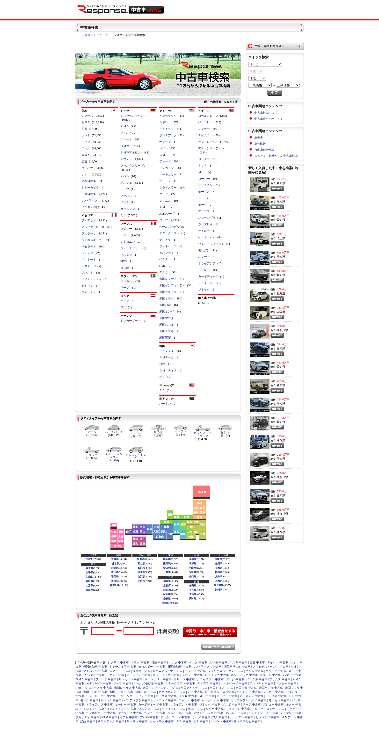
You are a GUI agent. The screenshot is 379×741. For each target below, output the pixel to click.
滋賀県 (167, 581)
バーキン (165, 403)
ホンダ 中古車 (178, 662)
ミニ (123, 215)
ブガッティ (88, 292)
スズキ (85, 155)
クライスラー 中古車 (210, 679)
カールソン (127, 209)
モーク (202, 204)
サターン (165, 142)
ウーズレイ (205, 224)
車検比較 (260, 143)
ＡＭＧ (124, 126)
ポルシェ (126, 182)
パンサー (204, 257)
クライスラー (168, 187)
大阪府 (166, 589)
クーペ (91, 432)
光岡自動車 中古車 (95, 666)
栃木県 (115, 563)
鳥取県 (193, 559)
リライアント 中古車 (183, 704)
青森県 (89, 568)
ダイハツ (87, 168)
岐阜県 (166, 559)
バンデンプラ (207, 217)
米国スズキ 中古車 (121, 692)
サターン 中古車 (270, 675)
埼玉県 (114, 572)
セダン (224, 432)
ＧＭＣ (163, 155)
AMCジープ (167, 213)
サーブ (124, 287)
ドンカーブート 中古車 (175, 717)
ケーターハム (207, 237)
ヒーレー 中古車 (125, 704)
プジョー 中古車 (273, 704)
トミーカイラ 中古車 (122, 666)
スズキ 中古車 (238, 662)
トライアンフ (207, 263)
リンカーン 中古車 (131, 679)
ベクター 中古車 (286, 683)
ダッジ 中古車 (235, 679)
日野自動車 (88, 194)
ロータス (204, 159)
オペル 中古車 (254, 671)
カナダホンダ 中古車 (172, 692)
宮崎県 (218, 581)
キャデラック (168, 115)
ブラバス (126, 195)
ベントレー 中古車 (249, 692)
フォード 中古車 (106, 679)
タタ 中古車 (201, 721)
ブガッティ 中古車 (87, 717)
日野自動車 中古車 (179, 666)
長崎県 (218, 568)
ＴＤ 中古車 (183, 721)
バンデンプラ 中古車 (137, 700)
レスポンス (88, 35)
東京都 (114, 581)
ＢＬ (201, 198)
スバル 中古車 (218, 662)
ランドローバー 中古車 (101, 696)
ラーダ (124, 301)
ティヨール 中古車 (173, 709)
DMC (162, 266)
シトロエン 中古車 (92, 709)
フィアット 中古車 (238, 709)
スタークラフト (169, 233)
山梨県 (141, 576)
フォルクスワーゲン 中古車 (225, 671)
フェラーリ (88, 233)
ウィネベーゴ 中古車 (233, 683)
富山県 (141, 563)
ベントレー (205, 122)
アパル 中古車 (149, 717)
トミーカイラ (90, 187)
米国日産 (165, 305)
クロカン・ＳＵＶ (136, 456)
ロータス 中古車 (166, 696)
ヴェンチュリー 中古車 (121, 709)
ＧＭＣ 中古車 (84, 679)
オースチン (205, 185)
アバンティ (166, 252)
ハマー (163, 148)
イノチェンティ (91, 279)
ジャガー (204, 129)
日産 (84, 129)
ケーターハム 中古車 (215, 700)
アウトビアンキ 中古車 (208, 713)
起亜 (162, 364)
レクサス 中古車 (118, 662)
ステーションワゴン (114, 455)
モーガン (204, 250)
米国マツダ (166, 318)
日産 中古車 (159, 662)
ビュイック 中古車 (217, 675)
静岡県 (166, 563)
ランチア (87, 253)
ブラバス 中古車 (93, 675)
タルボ (124, 267)
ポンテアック (168, 135)
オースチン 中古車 (251, 696)
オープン (180, 431)
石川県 (141, 568)
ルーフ (124, 189)
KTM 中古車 (109, 717)
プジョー (126, 228)
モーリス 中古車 (276, 696)
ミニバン (136, 433)
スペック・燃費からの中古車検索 (276, 156)
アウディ (126, 159)
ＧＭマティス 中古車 (111, 721)
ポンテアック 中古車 (244, 675)
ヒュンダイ (166, 351)
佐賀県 (218, 563)
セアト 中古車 (129, 717)
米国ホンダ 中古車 (271, 688)
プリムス (165, 200)
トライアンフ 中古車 (99, 704)
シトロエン (127, 241)
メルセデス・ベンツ (133, 115)
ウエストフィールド (211, 244)
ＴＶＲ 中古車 (188, 696)
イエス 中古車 (115, 675)
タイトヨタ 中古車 (162, 721)
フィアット (88, 220)
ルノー (124, 235)
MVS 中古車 (196, 709)
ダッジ (163, 194)
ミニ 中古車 (195, 692)
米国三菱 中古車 (145, 692)
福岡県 (218, 559)
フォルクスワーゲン (133, 165)
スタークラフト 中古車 (180, 683)
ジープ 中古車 (122, 683)
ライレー (204, 230)
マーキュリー (168, 174)
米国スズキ (166, 331)
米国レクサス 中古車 (127, 688)
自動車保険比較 (264, 150)
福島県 (89, 589)
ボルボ (124, 281)
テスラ (163, 272)
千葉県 (114, 576)
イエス (124, 202)
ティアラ (165, 239)
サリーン (165, 181)
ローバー (204, 178)
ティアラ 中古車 (207, 683)
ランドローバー (208, 142)
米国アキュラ (168, 292)
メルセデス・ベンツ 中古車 (270, 666)
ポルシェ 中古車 (276, 671)
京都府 (167, 585)
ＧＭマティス (168, 370)
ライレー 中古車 (189, 700)
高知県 (193, 598)
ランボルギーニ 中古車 (101, 713)
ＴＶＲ (202, 165)
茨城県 (114, 559)
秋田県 (89, 581)
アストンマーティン (211, 148)
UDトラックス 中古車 (207, 666)
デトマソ (87, 285)
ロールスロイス (208, 115)
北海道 (89, 559)
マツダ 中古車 (198, 662)
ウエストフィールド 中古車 (248, 700)
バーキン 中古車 (221, 721)
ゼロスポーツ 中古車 (151, 666)
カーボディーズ (208, 276)
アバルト (87, 272)
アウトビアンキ (91, 266)
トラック (91, 455)
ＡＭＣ (163, 207)
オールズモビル (169, 226)
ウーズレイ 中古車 (165, 700)
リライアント (207, 283)
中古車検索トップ (265, 113)
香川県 (193, 589)
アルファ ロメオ (93, 227)
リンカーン (166, 168)
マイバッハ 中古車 (95, 671)
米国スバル (166, 324)
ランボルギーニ (91, 240)
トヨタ (85, 122)
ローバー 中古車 (227, 696)
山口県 (193, 576)
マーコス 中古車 (111, 700)
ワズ (123, 307)
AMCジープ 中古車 (98, 683)
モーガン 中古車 (279, 700)
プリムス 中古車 (279, 679)
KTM (201, 303)
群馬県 (114, 568)
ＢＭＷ (124, 146)
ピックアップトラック (202, 434)
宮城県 (89, 576)
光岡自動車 (88, 181)
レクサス (87, 115)
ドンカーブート (130, 320)
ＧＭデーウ (166, 357)
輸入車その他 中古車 (247, 721)
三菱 (84, 161)
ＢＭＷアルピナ (130, 152)
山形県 (89, 585)
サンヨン (165, 377)
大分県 (218, 576)
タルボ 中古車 (215, 709)
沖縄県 (218, 589)
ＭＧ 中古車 (206, 696)
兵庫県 (166, 594)
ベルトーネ (88, 259)
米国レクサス (168, 279)
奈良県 (167, 598)
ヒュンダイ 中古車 (268, 717)
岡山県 (192, 568)
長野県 (141, 581)
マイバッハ (127, 133)
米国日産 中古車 (246, 688)
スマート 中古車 (119, 671)
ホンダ (85, 135)
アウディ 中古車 (195, 671)
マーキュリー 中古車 (158, 679)
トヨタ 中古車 (140, 662)
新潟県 (140, 559)
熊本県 (218, 572)
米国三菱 (165, 337)
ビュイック (166, 129)
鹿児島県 (219, 585)
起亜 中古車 (87, 721)
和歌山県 (167, 603)
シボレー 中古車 (192, 675)
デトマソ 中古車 (290, 713)
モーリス (204, 191)
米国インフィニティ (172, 285)
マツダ (85, 142)
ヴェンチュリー (130, 248)
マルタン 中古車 (148, 709)
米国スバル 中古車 (95, 692)
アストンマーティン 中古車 (135, 696)
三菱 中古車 (257, 662)
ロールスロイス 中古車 (220, 692)
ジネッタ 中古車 (209, 704)
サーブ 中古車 (251, 704)
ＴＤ (162, 390)
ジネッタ (204, 289)
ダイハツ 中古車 (277, 662)
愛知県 (166, 568)
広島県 (192, 572)
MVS (123, 261)
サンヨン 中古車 (137, 721)
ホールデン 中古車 (242, 717)
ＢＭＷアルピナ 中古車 (167, 671)
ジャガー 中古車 (273, 692)
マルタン (126, 254)
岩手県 (89, 572)
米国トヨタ (166, 298)
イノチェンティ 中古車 (263, 713)
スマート (126, 139)
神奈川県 (115, 585)
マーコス (204, 211)
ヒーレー (204, 270)
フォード (165, 161)
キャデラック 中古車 (166, 675)
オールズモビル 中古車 (148, 683)
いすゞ (85, 174)
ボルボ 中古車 (231, 704)
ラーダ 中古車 (201, 717)
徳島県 (193, 585)
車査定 (258, 137)
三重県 (167, 572)
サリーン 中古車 (184, 679)
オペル (124, 176)
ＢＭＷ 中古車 (141, 671)
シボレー (165, 122)
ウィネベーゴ (168, 246)
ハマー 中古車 (292, 675)
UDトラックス (90, 200)
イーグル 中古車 (256, 679)
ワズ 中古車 (219, 717)
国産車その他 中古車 (237, 666)
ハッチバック (114, 432)
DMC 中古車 (83, 688)
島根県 (193, 563)
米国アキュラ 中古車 (194, 688)
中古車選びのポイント (268, 119)
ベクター (165, 259)
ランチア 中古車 (154, 713)
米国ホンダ (166, 311)
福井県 (141, 572)
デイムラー (205, 135)
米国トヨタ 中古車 (221, 688)
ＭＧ (201, 172)
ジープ (163, 220)
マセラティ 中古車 (130, 713)
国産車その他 (90, 207)
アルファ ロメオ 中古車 (268, 709)
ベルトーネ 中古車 (179, 713)
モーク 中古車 (89, 700)
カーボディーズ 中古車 (153, 704)
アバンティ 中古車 (261, 683)
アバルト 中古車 (235, 713)
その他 (158, 432)
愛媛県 (193, 594)
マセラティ (88, 246)
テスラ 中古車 (103, 688)
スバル (85, 148)
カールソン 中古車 (139, 675)
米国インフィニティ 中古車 (160, 688)
